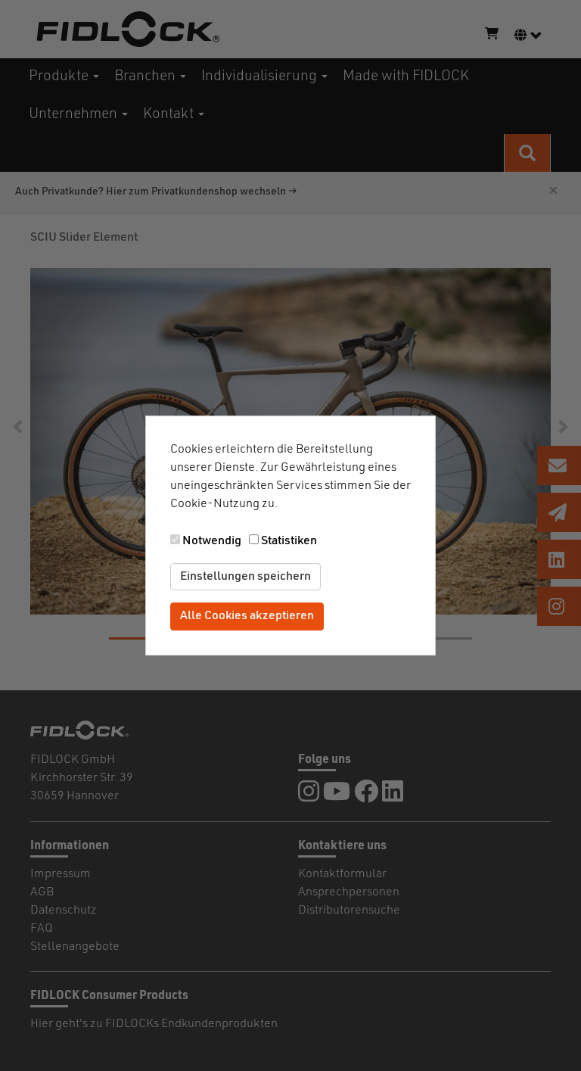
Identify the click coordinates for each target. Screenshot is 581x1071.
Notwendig (211, 541)
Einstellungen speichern (245, 577)
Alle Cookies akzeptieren (247, 617)
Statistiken (289, 541)
